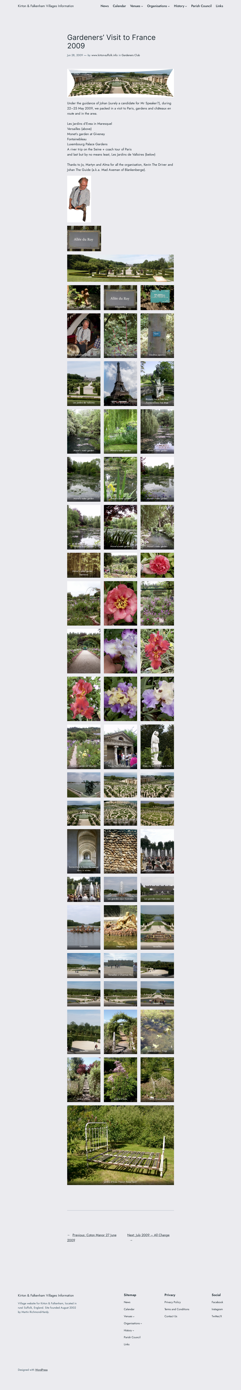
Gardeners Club (131, 55)
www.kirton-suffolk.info (104, 55)
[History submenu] (186, 6)
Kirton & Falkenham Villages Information (46, 5)
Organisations (157, 5)
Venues (135, 5)
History (179, 5)
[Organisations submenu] (169, 6)
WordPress (41, 1370)
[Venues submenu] (142, 6)
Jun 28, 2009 (75, 55)
